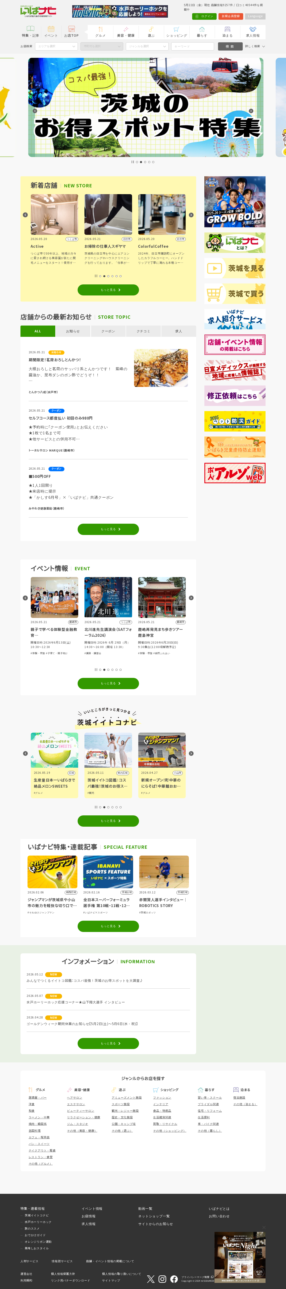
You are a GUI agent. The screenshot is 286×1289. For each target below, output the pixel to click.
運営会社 (26, 1274)
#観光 (142, 793)
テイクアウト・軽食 (42, 1150)
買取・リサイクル (165, 1124)
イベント (51, 35)
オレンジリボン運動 (38, 1241)
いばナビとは (219, 1208)
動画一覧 (145, 1208)
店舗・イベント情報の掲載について (110, 1261)
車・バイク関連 (208, 1124)
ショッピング (176, 35)
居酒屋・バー (38, 1097)
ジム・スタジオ (77, 1124)
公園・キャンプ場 (124, 1124)
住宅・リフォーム (210, 1110)
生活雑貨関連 (162, 1117)
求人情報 (253, 35)
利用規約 (26, 1280)
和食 (32, 1110)
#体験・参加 (35, 658)
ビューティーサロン (80, 1110)
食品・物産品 (162, 1110)
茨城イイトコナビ (37, 1215)
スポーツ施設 (121, 1104)
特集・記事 (30, 35)
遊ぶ (151, 35)
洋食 (32, 1104)
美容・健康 (126, 35)
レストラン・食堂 (41, 1157)
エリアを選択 (46, 46)
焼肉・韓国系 (38, 1124)
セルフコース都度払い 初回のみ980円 (61, 418)
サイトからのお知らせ (155, 1224)
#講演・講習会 (143, 653)
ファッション (162, 1097)
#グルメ (35, 793)
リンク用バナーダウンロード (70, 1280)
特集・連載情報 (32, 1208)
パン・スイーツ (39, 1144)
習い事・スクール (210, 1097)
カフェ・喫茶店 (39, 1137)
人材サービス (29, 1261)
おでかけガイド (35, 1235)
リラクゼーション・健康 (83, 1117)
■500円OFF (40, 477)
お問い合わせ (219, 1216)
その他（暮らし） (210, 1130)
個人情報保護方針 (63, 1274)
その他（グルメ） (41, 1163)
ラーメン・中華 (39, 1117)
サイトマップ (111, 1280)
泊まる (227, 35)
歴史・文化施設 (122, 1117)
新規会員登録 (231, 16)
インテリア (160, 1104)
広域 (122, 773)
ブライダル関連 (208, 1104)
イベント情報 (92, 1208)
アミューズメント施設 (127, 1097)
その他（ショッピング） (169, 1130)
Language (255, 16)
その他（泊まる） (245, 1104)
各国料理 (35, 1130)
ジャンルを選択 (139, 46)
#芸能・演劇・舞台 (54, 658)
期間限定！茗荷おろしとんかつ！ (55, 360)
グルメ (100, 35)
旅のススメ (32, 1228)
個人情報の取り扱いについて (121, 1274)
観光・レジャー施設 (125, 1110)
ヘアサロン (74, 1097)
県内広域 (66, 773)
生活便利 (204, 1117)
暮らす (202, 35)
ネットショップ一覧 (154, 1216)
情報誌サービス (62, 1261)
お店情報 (88, 1216)
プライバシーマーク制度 (196, 1277)
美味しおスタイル (37, 1248)
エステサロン (76, 1104)
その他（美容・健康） (82, 1130)
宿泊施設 (239, 1097)
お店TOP (71, 35)
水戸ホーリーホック (38, 1222)
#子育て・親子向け (108, 653)
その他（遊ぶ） (122, 1130)
